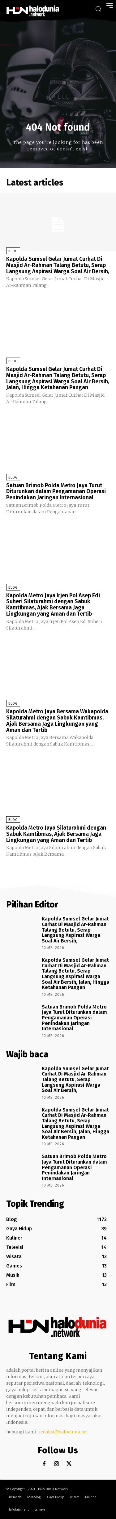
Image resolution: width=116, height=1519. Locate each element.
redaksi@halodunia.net (63, 1432)
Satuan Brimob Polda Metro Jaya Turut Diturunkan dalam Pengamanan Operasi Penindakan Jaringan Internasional (56, 491)
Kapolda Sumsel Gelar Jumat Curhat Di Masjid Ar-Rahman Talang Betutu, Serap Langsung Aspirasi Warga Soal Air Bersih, (57, 265)
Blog (13, 251)
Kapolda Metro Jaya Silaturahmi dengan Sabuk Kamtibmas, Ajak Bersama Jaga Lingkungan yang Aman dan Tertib (56, 834)
